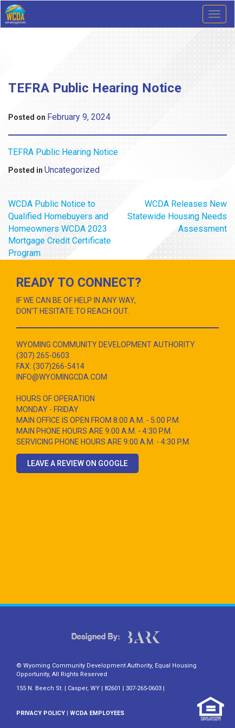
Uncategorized (72, 170)
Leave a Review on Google (77, 463)
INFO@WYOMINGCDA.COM (61, 377)
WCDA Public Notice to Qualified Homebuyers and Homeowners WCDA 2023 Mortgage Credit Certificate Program (59, 228)
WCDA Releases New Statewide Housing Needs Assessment (177, 216)
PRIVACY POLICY (40, 713)
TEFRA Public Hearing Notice (63, 152)
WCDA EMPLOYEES (97, 713)
